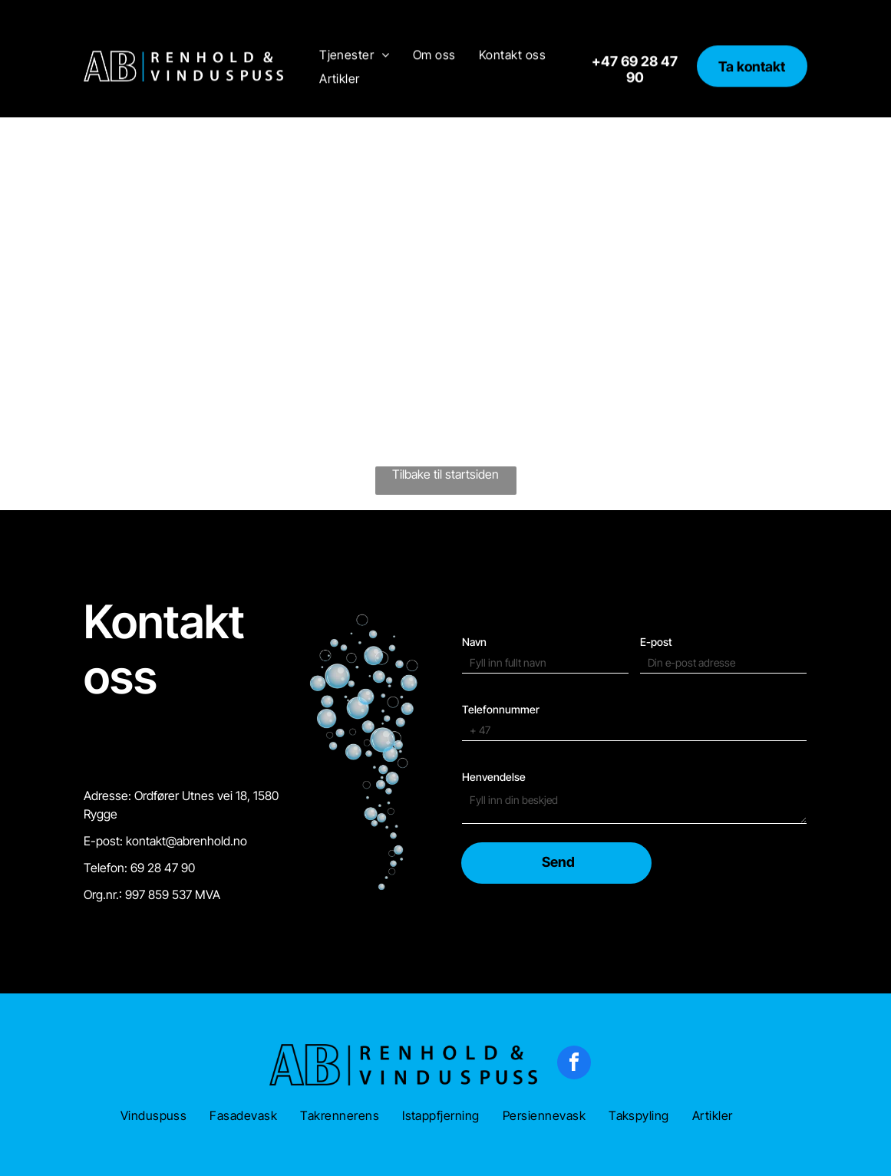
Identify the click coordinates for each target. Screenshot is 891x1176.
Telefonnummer (501, 657)
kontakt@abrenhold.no (186, 802)
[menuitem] (354, 27)
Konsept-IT (257, 1158)
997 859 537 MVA (172, 856)
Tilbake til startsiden (445, 435)
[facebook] (574, 1026)
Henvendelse (494, 725)
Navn (474, 590)
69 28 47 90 (162, 829)
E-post (656, 590)
